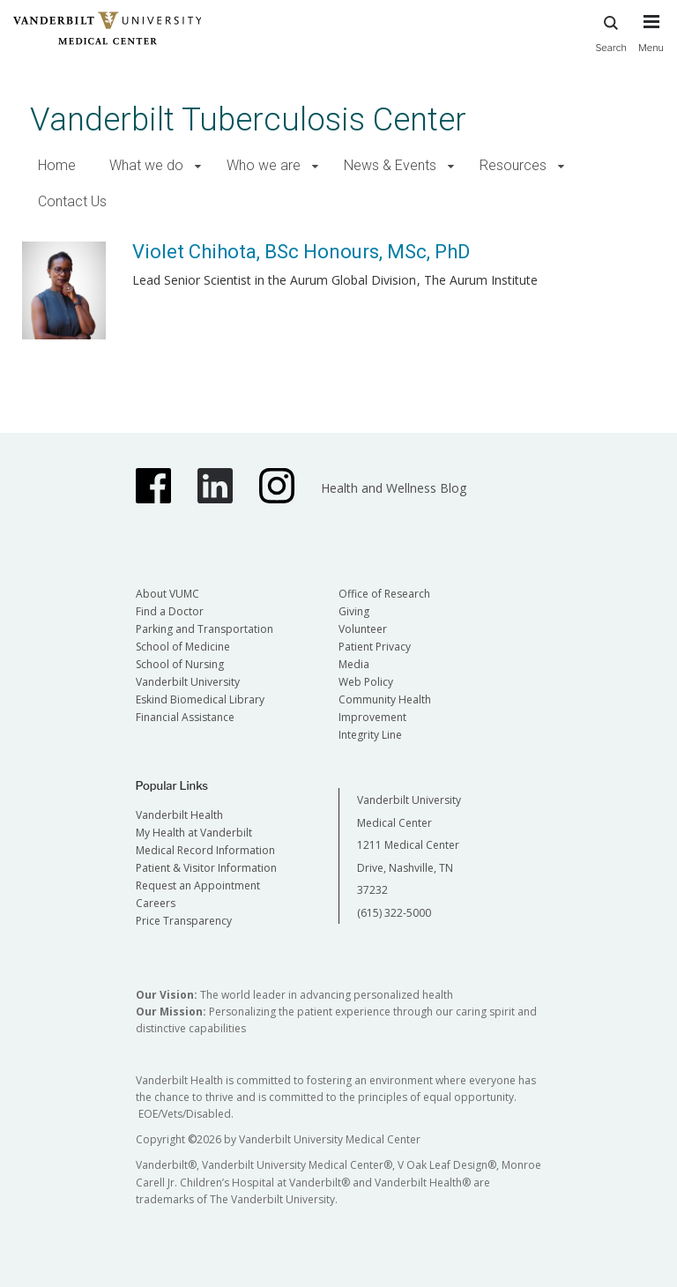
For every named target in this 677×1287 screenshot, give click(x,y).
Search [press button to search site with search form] (611, 31)
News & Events (390, 165)
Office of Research (384, 593)
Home (57, 165)
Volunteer (362, 628)
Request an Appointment (198, 885)
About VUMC (167, 593)
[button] (198, 166)
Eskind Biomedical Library (200, 699)
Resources (513, 165)
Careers (155, 903)
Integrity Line (370, 734)
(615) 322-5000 (394, 912)
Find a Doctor (170, 611)
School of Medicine (183, 646)
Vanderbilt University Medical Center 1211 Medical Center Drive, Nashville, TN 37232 (409, 844)
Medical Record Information (205, 850)
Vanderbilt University (188, 681)
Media (353, 664)
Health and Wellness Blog (393, 488)
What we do (146, 165)
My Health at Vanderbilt (194, 832)
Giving (353, 611)
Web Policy (365, 681)
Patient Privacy (374, 646)
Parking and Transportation (204, 628)
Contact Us (72, 201)
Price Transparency (184, 920)
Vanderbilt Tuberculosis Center (248, 119)
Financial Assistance (185, 717)
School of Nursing (180, 664)
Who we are (264, 165)
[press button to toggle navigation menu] (651, 41)
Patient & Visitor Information (206, 867)
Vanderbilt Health (179, 814)
